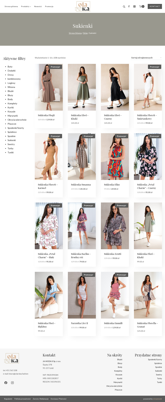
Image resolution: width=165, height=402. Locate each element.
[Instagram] (134, 6)
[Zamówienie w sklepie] (146, 58)
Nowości (38, 6)
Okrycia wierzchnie (114, 386)
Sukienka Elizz (112, 184)
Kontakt (155, 6)
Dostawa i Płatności (58, 399)
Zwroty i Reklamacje (41, 399)
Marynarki (118, 382)
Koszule (119, 374)
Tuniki (159, 382)
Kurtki (119, 378)
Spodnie (158, 367)
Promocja (49, 6)
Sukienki (158, 371)
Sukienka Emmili (113, 323)
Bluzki (119, 359)
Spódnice (158, 363)
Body (120, 367)
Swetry (159, 374)
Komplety (118, 371)
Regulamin (8, 399)
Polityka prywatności (22, 399)
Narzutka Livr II (79, 323)
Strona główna (11, 6)
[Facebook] (129, 6)
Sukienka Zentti (112, 253)
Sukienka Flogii (46, 115)
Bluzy (120, 363)
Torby (159, 378)
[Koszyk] (141, 6)
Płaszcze (118, 390)
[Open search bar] (124, 6)
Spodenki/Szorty (155, 359)
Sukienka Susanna (81, 184)
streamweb (157, 399)
